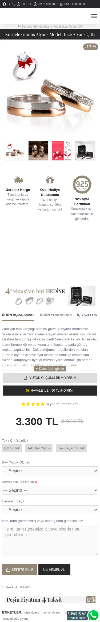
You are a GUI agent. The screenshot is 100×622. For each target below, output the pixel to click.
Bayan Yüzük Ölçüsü (18, 482)
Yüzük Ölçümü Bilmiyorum (52, 378)
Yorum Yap (70, 404)
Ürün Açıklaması (18, 315)
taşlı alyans (32, 612)
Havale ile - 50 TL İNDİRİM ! (52, 390)
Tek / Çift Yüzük (14, 441)
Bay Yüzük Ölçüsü (16, 462)
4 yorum (53, 404)
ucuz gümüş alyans (15, 618)
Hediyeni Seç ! (13, 501)
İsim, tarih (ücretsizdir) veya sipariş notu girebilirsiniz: (42, 521)
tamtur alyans (51, 612)
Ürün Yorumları (56, 315)
